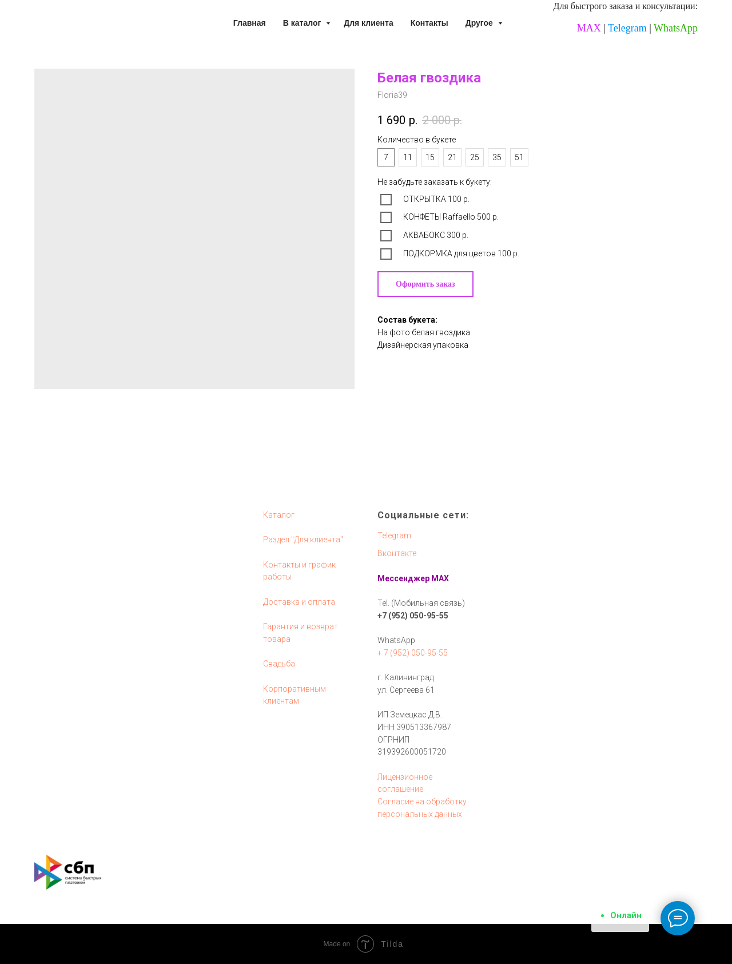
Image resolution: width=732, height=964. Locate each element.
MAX (589, 28)
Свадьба (279, 663)
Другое (480, 22)
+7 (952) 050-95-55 (412, 615)
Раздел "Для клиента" (303, 539)
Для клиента (368, 22)
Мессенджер (403, 578)
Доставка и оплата (299, 601)
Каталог (279, 514)
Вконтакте (396, 553)
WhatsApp (676, 28)
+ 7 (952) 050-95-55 (412, 652)
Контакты (429, 22)
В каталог (303, 22)
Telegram (627, 28)
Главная (249, 22)
